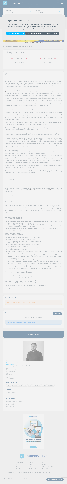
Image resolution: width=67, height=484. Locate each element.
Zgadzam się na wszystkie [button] (16, 33)
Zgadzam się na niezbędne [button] (35, 33)
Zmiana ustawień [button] (52, 33)
